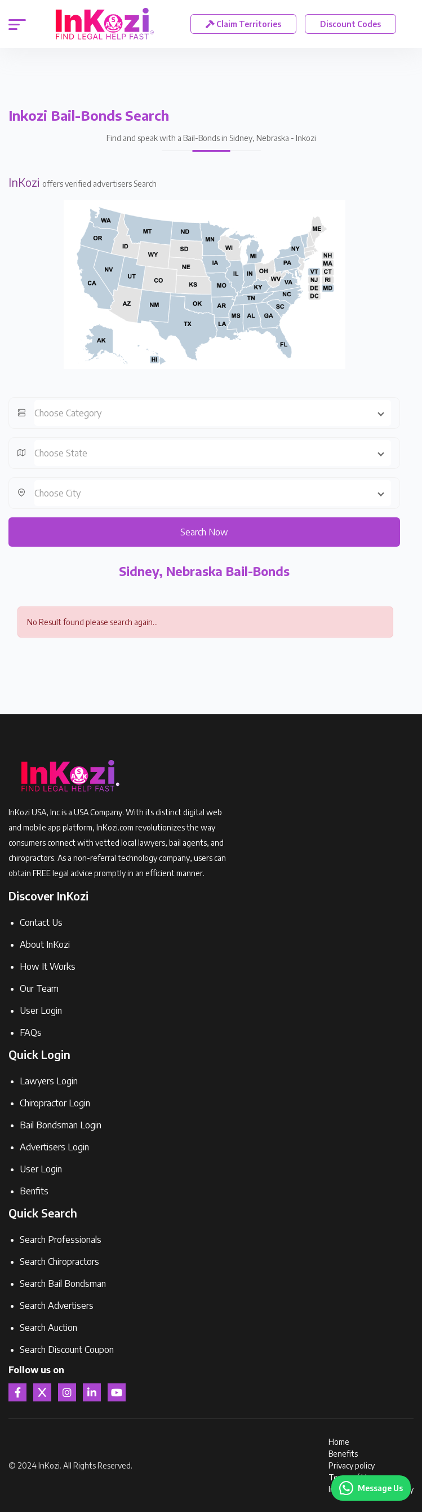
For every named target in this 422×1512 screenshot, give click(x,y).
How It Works (47, 966)
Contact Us (41, 922)
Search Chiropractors (59, 1261)
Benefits (343, 1453)
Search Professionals (60, 1239)
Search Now (204, 532)
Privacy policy (351, 1465)
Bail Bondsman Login (60, 1125)
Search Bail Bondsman (63, 1283)
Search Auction (48, 1327)
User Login (41, 1010)
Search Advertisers (57, 1305)
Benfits (34, 1191)
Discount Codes (350, 24)
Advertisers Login (54, 1147)
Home (338, 1442)
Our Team (39, 988)
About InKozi (45, 944)
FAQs (31, 1032)
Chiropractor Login (55, 1103)
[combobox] (212, 413)
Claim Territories (243, 24)
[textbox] (212, 413)
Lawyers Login (49, 1081)
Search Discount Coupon (67, 1349)
